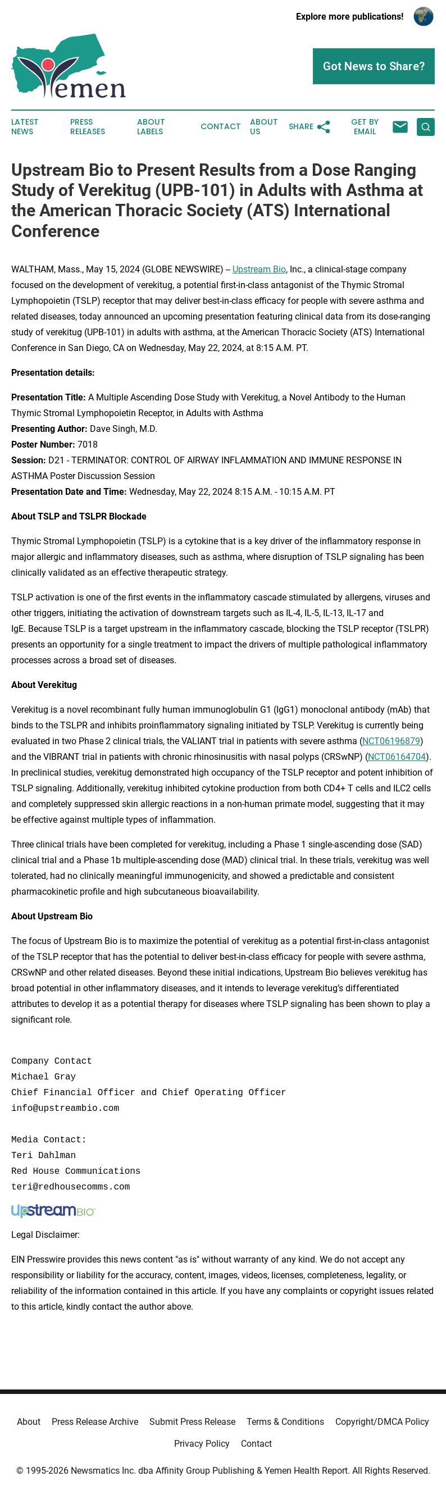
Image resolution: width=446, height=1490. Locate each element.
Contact (221, 126)
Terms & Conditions (285, 1421)
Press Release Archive (95, 1421)
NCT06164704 (397, 756)
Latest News (25, 126)
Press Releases (87, 126)
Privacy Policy (202, 1443)
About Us (264, 126)
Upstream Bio (259, 269)
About (28, 1421)
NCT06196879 (391, 741)
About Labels (151, 126)
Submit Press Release (192, 1421)
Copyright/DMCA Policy (382, 1421)
